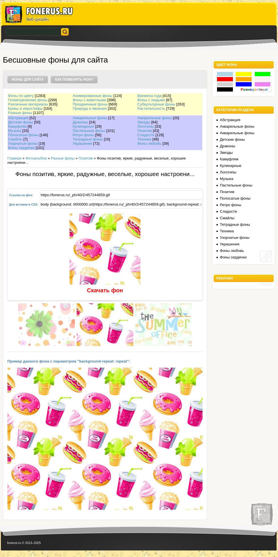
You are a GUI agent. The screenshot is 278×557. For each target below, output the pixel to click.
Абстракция (18, 118)
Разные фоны (20, 113)
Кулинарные (83, 126)
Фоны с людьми (151, 100)
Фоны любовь (149, 143)
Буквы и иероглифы (25, 108)
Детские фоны (20, 122)
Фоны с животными (89, 100)
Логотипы (145, 126)
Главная (14, 158)
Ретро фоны (83, 135)
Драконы (80, 122)
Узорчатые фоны (22, 143)
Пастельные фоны (89, 131)
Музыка (14, 131)
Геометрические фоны (27, 100)
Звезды (143, 122)
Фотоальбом (36, 158)
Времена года (149, 96)
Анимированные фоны (92, 96)
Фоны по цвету (21, 96)
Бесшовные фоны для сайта (55, 59)
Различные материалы (28, 104)
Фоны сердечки (21, 148)
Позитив (144, 131)
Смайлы (15, 139)
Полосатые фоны (23, 135)
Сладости (145, 135)
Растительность (151, 108)
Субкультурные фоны (156, 104)
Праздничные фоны (90, 104)
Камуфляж (17, 126)
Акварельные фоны (90, 118)
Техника (144, 139)
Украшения (82, 143)
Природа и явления (90, 108)
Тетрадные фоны (88, 139)
